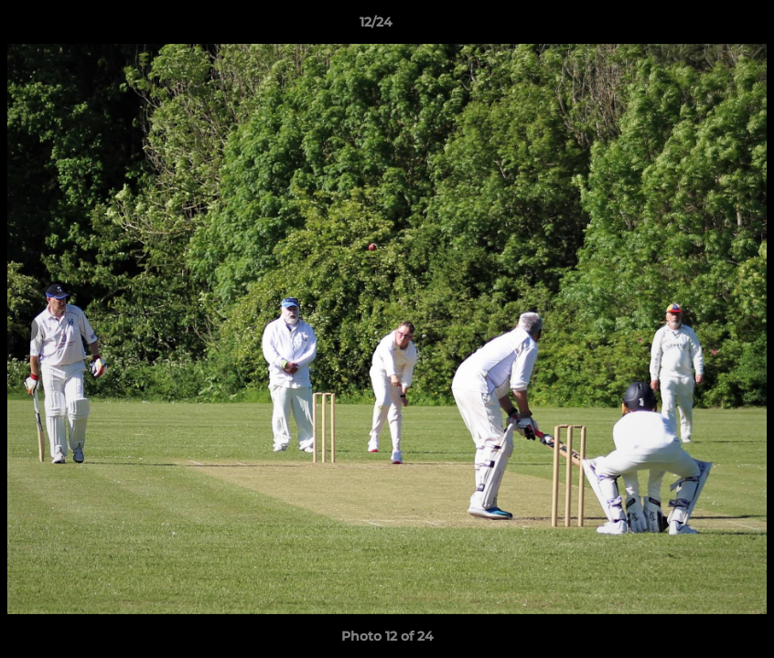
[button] (697, 26)
